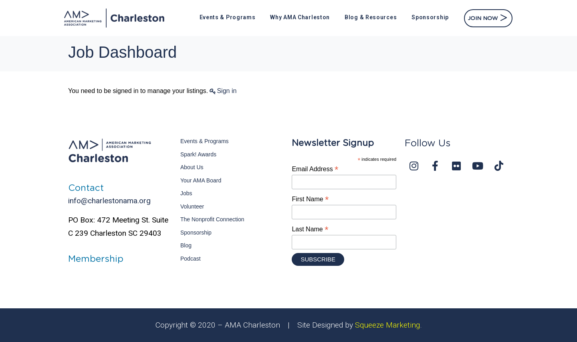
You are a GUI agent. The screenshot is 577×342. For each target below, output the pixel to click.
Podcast (190, 258)
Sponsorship (430, 17)
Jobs (186, 193)
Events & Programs (228, 17)
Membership (95, 259)
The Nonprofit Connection (212, 219)
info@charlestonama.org (109, 200)
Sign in (226, 90)
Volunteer (192, 206)
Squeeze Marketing (387, 325)
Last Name (310, 229)
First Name (310, 199)
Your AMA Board (200, 180)
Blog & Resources (371, 17)
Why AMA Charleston (300, 17)
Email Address (315, 169)
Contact (86, 188)
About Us (192, 167)
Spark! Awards (198, 154)
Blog (186, 245)
